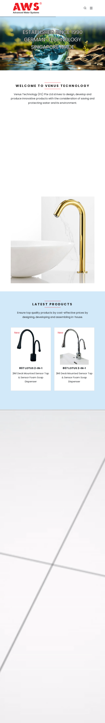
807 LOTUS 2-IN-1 (30, 368)
